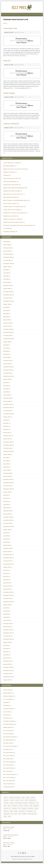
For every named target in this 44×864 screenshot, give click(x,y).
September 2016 (7, 601)
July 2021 (5, 420)
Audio (26, 32)
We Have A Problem (8, 827)
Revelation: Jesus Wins (9, 216)
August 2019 (6, 492)
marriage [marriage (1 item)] (24, 808)
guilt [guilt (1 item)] (9, 805)
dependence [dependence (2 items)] (32, 800)
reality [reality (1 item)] (16, 811)
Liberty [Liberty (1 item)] (6, 808)
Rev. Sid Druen (7, 771)
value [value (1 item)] (5, 816)
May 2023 (5, 351)
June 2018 (6, 536)
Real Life (6, 61)
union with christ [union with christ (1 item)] (32, 813)
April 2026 (6, 241)
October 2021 (7, 410)
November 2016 (7, 595)
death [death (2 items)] (26, 800)
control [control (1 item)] (17, 800)
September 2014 (7, 676)
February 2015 (7, 661)
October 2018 (7, 523)
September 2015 (7, 639)
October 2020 (7, 448)
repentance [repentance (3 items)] (22, 811)
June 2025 (6, 273)
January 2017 (6, 589)
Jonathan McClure (8, 708)
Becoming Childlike (8, 166)
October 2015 (7, 636)
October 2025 (7, 260)
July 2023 (5, 345)
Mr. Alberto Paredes (9, 721)
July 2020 (5, 457)
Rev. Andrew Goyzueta (9, 737)
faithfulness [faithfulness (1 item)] (32, 803)
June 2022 (6, 385)
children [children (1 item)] (33, 797)
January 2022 (6, 401)
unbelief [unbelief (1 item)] (25, 813)
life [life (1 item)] (10, 808)
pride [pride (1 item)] (11, 811)
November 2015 (7, 633)
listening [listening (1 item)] (14, 808)
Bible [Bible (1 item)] (23, 797)
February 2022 (7, 398)
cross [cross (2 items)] (22, 800)
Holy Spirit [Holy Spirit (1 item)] (14, 805)
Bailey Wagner (7, 693)
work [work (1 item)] (9, 816)
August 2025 (6, 266)
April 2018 (6, 542)
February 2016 (7, 623)
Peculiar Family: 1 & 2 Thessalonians (13, 206)
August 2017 (6, 567)
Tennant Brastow (8, 787)
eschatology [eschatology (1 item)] (18, 803)
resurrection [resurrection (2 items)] (30, 811)
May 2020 (5, 464)
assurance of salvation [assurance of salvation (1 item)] (14, 797)
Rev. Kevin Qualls (8, 765)
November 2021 (7, 407)
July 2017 (5, 570)
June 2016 (6, 611)
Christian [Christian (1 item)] (6, 800)
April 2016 (6, 617)
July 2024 (5, 307)
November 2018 (7, 520)
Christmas (6, 175)
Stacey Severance (8, 783)
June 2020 (6, 460)
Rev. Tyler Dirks (20, 64)
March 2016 (6, 620)
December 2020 (7, 442)
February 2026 (7, 248)
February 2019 (7, 511)
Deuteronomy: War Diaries (10, 184)
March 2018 (6, 545)
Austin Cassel (7, 690)
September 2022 (7, 376)
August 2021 (6, 417)
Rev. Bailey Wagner (8, 740)
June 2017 (6, 573)
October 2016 (7, 598)
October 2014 (7, 673)
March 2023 (6, 357)
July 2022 (5, 382)
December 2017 (7, 554)
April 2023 (6, 354)
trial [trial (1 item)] (12, 813)
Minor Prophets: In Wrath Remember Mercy (15, 200)
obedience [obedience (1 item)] (30, 808)
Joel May (5, 702)
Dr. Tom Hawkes (8, 699)
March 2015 (6, 658)
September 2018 (7, 526)
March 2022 (6, 395)
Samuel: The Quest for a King (11, 219)
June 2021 (6, 423)
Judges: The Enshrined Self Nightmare (14, 187)
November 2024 (7, 295)
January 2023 (6, 363)
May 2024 (5, 313)
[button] (22, 41)
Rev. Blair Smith (7, 743)
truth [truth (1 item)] (19, 813)
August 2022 (6, 379)
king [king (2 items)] (31, 805)
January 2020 (6, 476)
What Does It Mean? (9, 842)
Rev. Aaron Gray (7, 730)
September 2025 (7, 263)
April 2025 (6, 279)
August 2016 (6, 604)
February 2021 (7, 435)
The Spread (6, 228)
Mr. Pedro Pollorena (8, 724)
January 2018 (6, 551)
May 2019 (5, 501)
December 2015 (7, 629)
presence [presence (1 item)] (6, 811)
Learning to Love (10, 28)
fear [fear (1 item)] (37, 803)
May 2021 (5, 426)
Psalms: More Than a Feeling (11, 209)
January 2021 (6, 438)
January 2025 (6, 288)
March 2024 (6, 320)
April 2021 (6, 429)
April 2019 (6, 504)
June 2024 (6, 310)
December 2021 (7, 404)
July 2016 (5, 608)
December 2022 (7, 367)
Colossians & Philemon (9, 181)
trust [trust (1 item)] (15, 813)
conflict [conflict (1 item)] (12, 800)
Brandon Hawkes (8, 696)
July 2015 (5, 645)
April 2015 (6, 655)
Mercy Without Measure (10, 197)
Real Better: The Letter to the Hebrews (14, 213)
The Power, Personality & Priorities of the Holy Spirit (18, 225)
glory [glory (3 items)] (5, 805)
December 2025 (7, 254)
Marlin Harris (7, 718)
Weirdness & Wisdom (9, 231)
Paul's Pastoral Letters (9, 203)
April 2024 (6, 316)
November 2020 (7, 445)
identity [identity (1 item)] (21, 805)
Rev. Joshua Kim (7, 758)
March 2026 (6, 244)
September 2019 (7, 489)
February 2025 (7, 285)
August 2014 (6, 680)
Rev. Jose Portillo (8, 755)
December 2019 (7, 479)
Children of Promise (8, 172)
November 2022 (7, 370)
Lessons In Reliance (11, 124)
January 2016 (6, 626)
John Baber (6, 705)
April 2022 (6, 392)
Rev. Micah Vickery (8, 768)
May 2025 (5, 276)
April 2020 (6, 467)
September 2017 (7, 564)
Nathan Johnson (7, 727)
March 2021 (6, 432)
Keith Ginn (6, 715)
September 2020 (7, 451)
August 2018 (6, 529)
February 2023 (7, 360)
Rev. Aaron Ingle (7, 733)
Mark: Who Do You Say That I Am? (12, 194)
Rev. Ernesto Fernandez (10, 746)
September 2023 (7, 338)
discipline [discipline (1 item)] (6, 803)
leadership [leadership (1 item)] (36, 805)
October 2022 (7, 373)
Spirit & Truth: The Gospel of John (12, 222)
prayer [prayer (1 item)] (36, 808)
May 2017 (5, 576)
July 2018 (5, 532)
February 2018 (7, 548)
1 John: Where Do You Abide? (11, 162)
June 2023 (6, 348)
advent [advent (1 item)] (6, 797)
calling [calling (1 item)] (27, 797)
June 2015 (6, 648)
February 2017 (7, 586)
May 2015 (5, 651)
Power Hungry (9, 93)
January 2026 (6, 251)
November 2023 (7, 332)
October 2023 (7, 335)
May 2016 (5, 614)
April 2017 (6, 579)
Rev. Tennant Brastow (9, 774)
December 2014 (7, 667)
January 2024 (6, 326)
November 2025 (7, 257)
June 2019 (6, 498)
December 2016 (7, 592)
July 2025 (5, 269)
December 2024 (7, 291)
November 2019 (7, 482)
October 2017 (7, 561)
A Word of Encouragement (10, 835)
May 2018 (5, 539)
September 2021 (7, 413)
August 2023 (6, 342)
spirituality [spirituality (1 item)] (6, 813)
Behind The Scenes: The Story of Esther (14, 169)
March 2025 (6, 282)
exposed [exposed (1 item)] (25, 803)
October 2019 (7, 485)
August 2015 (6, 642)
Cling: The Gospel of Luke (10, 178)
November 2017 (7, 557)
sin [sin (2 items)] (35, 811)
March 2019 (6, 507)
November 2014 (7, 670)
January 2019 (6, 514)
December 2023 (7, 329)
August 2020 (6, 454)
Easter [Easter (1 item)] (11, 803)
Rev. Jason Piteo (20, 32)
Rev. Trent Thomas (8, 777)
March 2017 (6, 583)
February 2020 (7, 473)
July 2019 (5, 495)
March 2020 (6, 470)
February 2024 (7, 323)
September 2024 (7, 301)
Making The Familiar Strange (11, 191)
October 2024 (7, 298)
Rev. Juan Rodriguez (8, 762)
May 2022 (5, 388)
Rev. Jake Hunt (7, 749)
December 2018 (7, 517)
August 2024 (6, 304)
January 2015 (6, 664)
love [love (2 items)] (19, 808)
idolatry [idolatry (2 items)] (26, 805)
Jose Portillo (6, 711)
